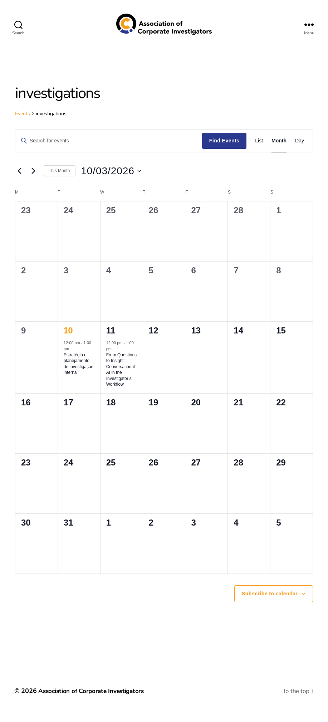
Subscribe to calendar (270, 604)
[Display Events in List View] (259, 151)
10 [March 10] (68, 341)
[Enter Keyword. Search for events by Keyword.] (108, 151)
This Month (59, 181)
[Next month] (33, 181)
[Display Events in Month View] (279, 151)
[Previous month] (19, 181)
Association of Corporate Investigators (94, 701)
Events (22, 124)
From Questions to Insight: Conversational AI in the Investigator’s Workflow (121, 380)
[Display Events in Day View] (299, 151)
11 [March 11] (110, 341)
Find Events (224, 151)
